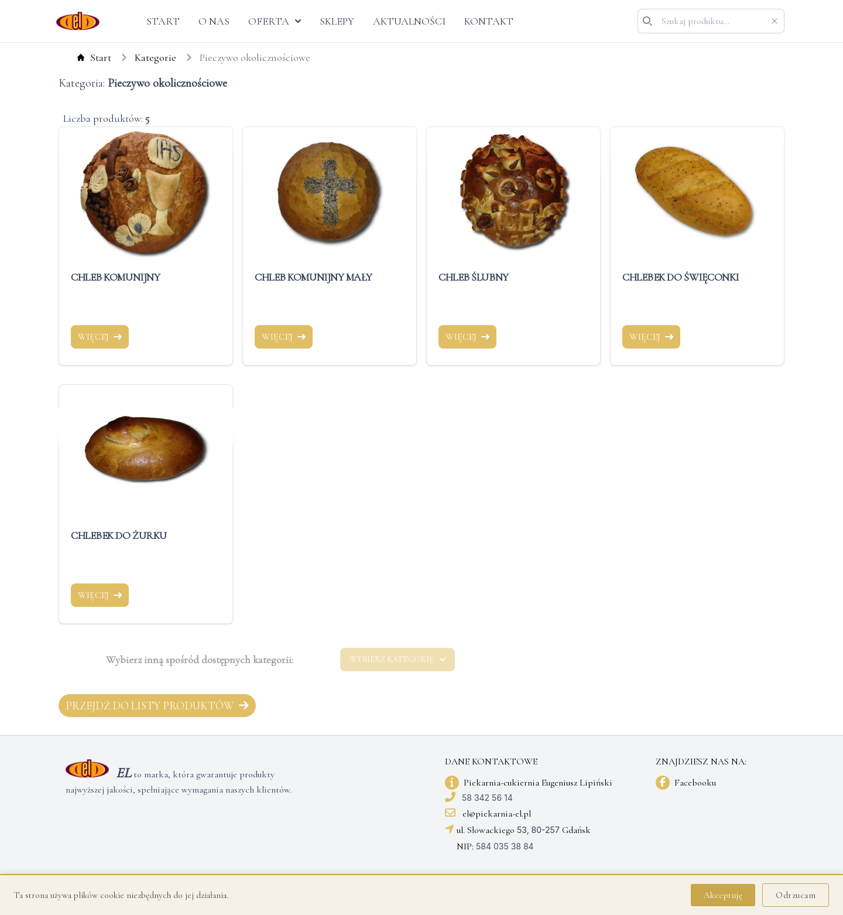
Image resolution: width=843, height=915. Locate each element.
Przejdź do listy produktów (157, 705)
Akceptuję (723, 895)
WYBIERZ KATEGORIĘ (397, 659)
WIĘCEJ (100, 337)
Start (84, 57)
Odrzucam (795, 895)
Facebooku (695, 782)
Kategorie (145, 57)
